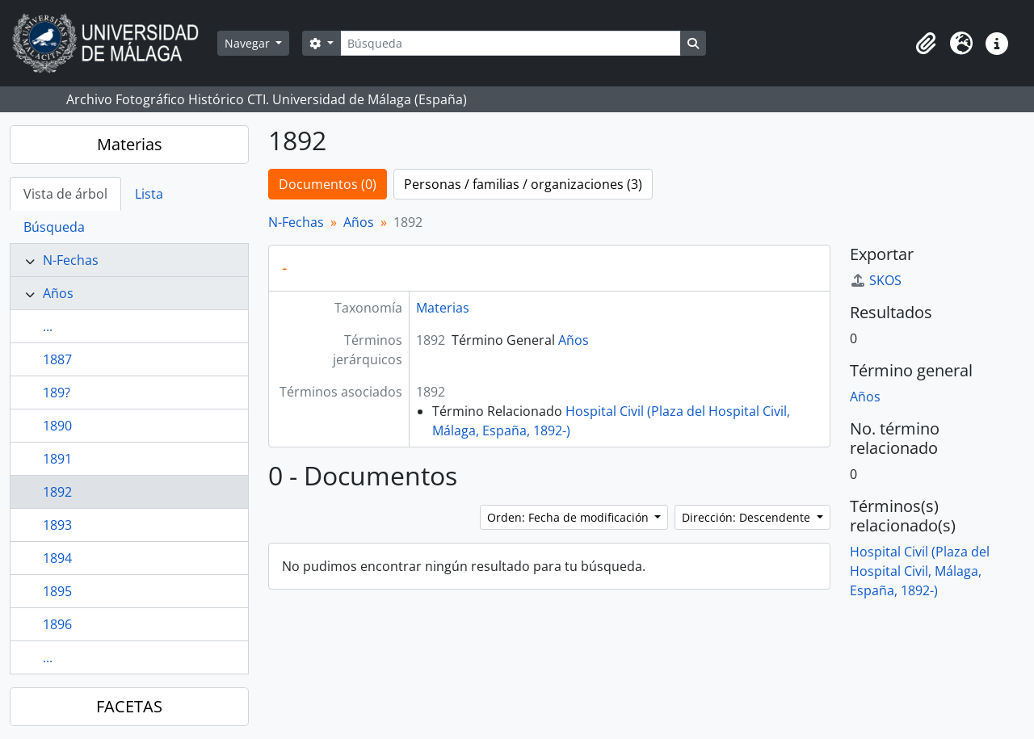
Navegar (249, 43)
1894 (57, 558)
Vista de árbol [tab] (65, 194)
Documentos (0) (327, 184)
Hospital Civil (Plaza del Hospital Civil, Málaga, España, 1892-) (920, 571)
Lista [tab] (149, 194)
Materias (129, 144)
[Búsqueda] (510, 43)
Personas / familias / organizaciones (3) (523, 184)
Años (58, 293)
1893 (57, 525)
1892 (57, 492)
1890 (57, 426)
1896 (57, 624)
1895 (57, 591)
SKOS (876, 280)
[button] (926, 43)
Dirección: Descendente (747, 517)
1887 (57, 359)
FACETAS (129, 706)
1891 (57, 459)
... (48, 326)
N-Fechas (71, 260)
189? (56, 392)
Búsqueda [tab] (54, 227)
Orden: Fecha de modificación (569, 517)
